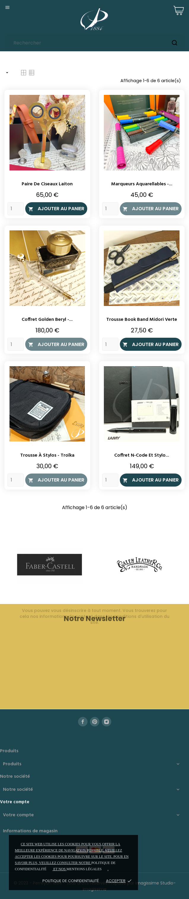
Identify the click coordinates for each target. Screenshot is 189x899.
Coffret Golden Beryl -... (47, 319)
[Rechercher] (94, 42)
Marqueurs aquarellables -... (141, 184)
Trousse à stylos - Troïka (47, 455)
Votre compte (14, 802)
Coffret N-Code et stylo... (141, 455)
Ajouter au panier (56, 208)
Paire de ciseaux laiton (47, 184)
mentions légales (83, 869)
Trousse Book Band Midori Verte (141, 319)
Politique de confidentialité (70, 881)
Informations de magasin (30, 831)
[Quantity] (15, 208)
